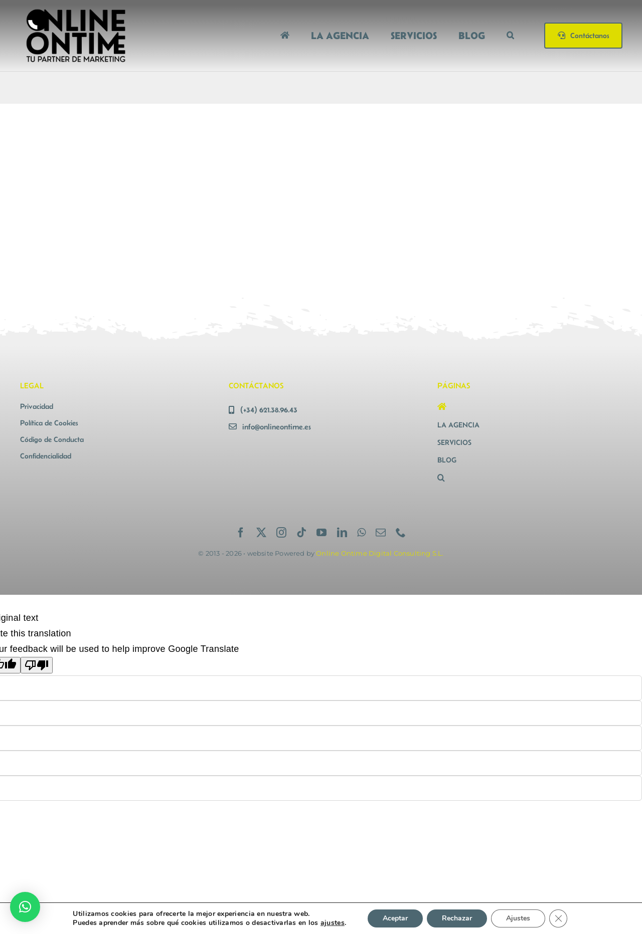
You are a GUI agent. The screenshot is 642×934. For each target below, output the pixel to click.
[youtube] (321, 533)
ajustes (332, 922)
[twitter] (261, 533)
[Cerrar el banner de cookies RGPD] (558, 918)
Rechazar (457, 918)
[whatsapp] (361, 533)
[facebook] (241, 533)
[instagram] (281, 533)
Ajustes (518, 918)
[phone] (401, 533)
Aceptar (395, 918)
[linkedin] (342, 533)
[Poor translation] (37, 665)
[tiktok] (301, 533)
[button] (510, 35)
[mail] (381, 533)
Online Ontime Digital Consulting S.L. (379, 553)
